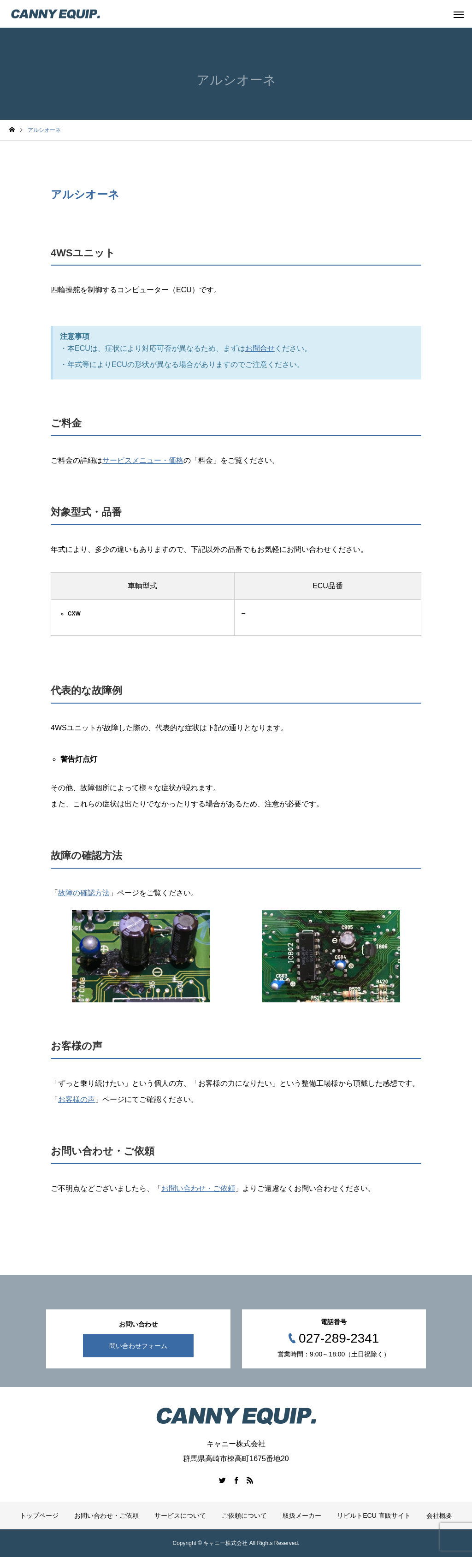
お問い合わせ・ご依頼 (198, 1188)
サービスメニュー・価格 (142, 460)
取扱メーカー (302, 1515)
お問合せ (260, 348)
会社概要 (439, 1515)
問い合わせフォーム (138, 1346)
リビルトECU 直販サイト (373, 1515)
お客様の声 (76, 1099)
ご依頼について (244, 1515)
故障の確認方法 (84, 893)
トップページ (39, 1515)
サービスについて (180, 1515)
